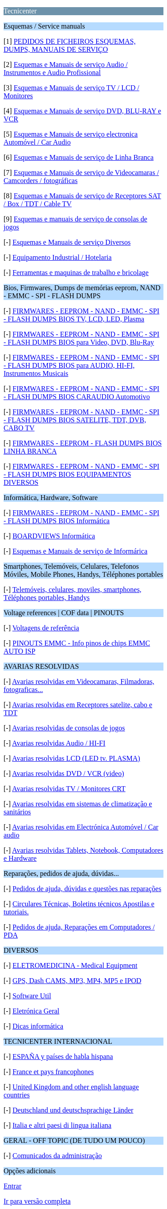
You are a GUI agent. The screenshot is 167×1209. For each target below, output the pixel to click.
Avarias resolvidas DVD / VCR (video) (68, 773)
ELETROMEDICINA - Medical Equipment (74, 965)
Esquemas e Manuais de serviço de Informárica (79, 551)
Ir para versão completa (37, 1201)
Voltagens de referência (45, 628)
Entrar (12, 1186)
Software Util (31, 996)
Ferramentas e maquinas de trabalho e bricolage (80, 272)
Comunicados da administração (57, 1155)
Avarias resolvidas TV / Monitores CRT (69, 788)
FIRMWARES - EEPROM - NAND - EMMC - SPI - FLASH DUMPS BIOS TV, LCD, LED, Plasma (81, 315)
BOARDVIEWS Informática (53, 536)
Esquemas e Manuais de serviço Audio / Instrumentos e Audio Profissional (66, 68)
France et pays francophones (53, 1072)
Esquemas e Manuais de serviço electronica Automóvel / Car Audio (71, 138)
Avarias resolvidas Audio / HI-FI (58, 743)
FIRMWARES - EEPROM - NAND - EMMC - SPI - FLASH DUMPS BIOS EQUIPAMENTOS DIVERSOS (81, 474)
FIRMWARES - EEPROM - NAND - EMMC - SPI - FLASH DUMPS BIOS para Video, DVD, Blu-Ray (81, 338)
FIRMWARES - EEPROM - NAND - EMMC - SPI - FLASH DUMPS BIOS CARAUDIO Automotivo (81, 392)
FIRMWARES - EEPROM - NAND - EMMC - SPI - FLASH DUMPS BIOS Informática (81, 517)
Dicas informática (37, 1026)
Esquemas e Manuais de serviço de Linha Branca (84, 157)
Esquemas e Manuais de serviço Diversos (71, 242)
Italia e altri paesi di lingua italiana (61, 1125)
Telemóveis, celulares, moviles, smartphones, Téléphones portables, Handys (73, 593)
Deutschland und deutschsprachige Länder (72, 1110)
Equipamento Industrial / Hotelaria (62, 257)
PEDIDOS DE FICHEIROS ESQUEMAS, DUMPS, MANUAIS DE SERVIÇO (69, 45)
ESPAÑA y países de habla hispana (62, 1056)
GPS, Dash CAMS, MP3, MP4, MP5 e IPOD (76, 980)
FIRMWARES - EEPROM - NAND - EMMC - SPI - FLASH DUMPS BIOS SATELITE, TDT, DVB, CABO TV (81, 420)
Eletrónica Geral (35, 1011)
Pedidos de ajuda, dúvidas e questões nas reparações (86, 888)
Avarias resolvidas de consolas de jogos (68, 728)
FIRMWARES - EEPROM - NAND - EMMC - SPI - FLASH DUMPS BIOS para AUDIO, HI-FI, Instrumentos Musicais (81, 365)
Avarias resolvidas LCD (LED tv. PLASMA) (76, 758)
